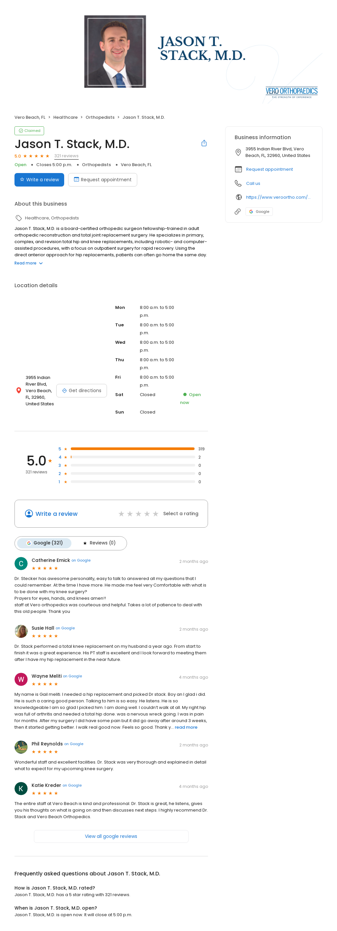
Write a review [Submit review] (39, 179)
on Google (81, 560)
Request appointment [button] (269, 169)
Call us (253, 183)
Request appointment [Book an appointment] (103, 179)
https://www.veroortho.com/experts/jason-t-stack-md (279, 197)
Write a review (57, 514)
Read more (28, 263)
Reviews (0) (99, 543)
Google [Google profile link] (259, 211)
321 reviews (66, 156)
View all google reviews (111, 836)
